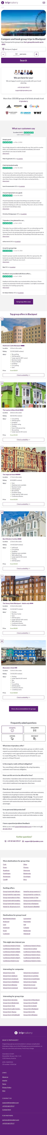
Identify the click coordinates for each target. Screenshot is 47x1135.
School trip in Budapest (31, 903)
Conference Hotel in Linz (11, 961)
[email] (44, 3)
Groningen (27, 876)
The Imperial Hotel (9, 474)
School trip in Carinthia (31, 976)
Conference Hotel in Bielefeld (12, 952)
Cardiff (5, 879)
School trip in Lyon (29, 985)
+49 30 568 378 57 (23, 87)
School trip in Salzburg (10, 976)
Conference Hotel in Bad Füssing (12, 958)
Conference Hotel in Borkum (33, 958)
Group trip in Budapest (31, 1009)
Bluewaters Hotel (8, 668)
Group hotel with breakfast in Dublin (12, 900)
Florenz (26, 867)
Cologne (26, 927)
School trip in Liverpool (10, 988)
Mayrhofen (27, 921)
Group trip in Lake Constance (12, 1009)
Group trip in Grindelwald (11, 1015)
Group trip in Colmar (30, 949)
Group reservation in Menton (12, 897)
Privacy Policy (6, 1087)
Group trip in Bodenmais (11, 1003)
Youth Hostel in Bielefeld (31, 906)
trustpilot (20, 158)
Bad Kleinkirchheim (9, 918)
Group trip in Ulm (29, 1012)
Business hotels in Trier (31, 897)
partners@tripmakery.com (10, 1120)
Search (23, 60)
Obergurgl (27, 934)
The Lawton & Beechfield (11, 410)
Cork (4, 864)
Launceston (27, 918)
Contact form (6, 1109)
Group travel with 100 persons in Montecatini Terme (12, 891)
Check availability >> (23, 375)
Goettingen (6, 873)
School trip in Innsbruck (10, 979)
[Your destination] (23, 49)
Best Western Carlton (10, 539)
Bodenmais (27, 873)
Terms (4, 1084)
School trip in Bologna (10, 985)
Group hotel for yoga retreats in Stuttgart (12, 894)
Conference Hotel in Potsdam (12, 945)
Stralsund (6, 921)
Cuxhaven (6, 934)
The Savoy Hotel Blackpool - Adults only (16, 603)
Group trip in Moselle (30, 1003)
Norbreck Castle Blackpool (12, 345)
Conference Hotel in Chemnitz (33, 961)
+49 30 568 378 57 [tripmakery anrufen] (8, 1106)
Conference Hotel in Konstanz (33, 955)
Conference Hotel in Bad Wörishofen (12, 955)
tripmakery (23, 101)
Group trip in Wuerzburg (31, 1000)
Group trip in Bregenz (30, 1015)
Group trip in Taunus (9, 1012)
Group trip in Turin (9, 1006)
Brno (25, 879)
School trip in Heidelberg (11, 982)
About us (5, 1077)
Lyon (4, 924)
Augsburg (6, 870)
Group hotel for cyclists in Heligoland (33, 894)
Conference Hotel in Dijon (11, 949)
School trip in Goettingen (32, 979)
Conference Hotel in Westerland (33, 952)
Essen (5, 867)
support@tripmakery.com (23, 90)
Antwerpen (6, 876)
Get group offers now (23, 302)
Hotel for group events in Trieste (33, 891)
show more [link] (6, 153)
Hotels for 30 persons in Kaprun (12, 906)
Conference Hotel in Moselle (33, 945)
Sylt (25, 924)
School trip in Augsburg (31, 973)
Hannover (27, 870)
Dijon (25, 864)
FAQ (3, 1091)
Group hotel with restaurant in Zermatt (12, 903)
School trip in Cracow (30, 988)
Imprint (4, 1080)
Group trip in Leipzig (30, 1006)
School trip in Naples (30, 982)
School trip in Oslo (9, 973)
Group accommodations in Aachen (33, 900)
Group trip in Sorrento (10, 1000)
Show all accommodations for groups (23, 709)
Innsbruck (6, 927)
